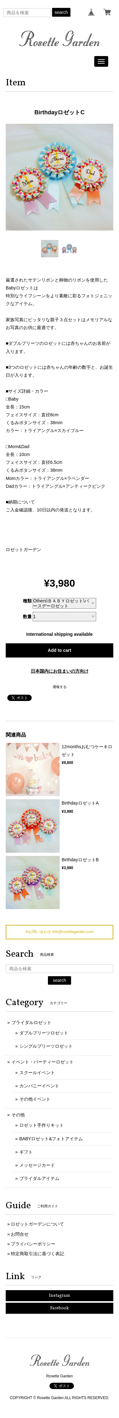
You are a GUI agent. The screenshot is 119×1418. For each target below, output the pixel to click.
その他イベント (34, 1099)
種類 (27, 600)
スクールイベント (37, 1072)
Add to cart (59, 650)
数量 (27, 616)
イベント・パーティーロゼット (42, 1061)
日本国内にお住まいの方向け (60, 671)
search (61, 12)
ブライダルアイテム (39, 1178)
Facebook (59, 1308)
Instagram (59, 1296)
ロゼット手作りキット (41, 1125)
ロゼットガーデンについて (37, 1224)
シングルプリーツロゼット (46, 1046)
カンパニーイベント (39, 1085)
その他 (18, 1114)
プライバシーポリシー (33, 1243)
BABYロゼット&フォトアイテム (51, 1138)
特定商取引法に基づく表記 (37, 1253)
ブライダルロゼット (31, 1022)
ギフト (26, 1151)
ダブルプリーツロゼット (43, 1032)
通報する (60, 687)
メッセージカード (37, 1165)
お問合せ (20, 1234)
